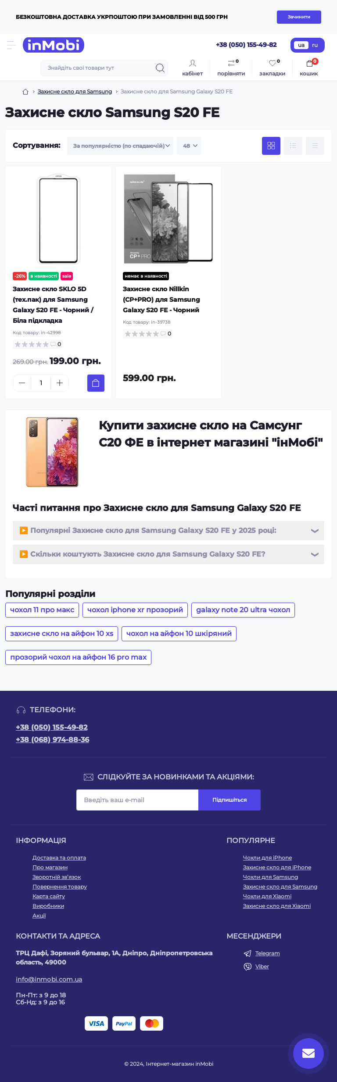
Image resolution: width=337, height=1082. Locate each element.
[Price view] (315, 146)
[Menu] (11, 45)
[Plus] (59, 383)
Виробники (48, 906)
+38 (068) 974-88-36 (52, 740)
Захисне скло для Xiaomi (277, 906)
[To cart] (95, 383)
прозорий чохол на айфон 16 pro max (78, 657)
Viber (262, 966)
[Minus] (22, 383)
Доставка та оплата (59, 857)
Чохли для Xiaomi (267, 896)
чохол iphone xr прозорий (135, 610)
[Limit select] (189, 146)
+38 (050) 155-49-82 (51, 727)
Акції (39, 915)
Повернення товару (59, 886)
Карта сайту (48, 896)
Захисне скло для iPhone (277, 867)
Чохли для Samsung (270, 877)
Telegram (267, 953)
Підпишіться (229, 799)
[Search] (160, 68)
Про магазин (50, 867)
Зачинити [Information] (299, 17)
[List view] (293, 146)
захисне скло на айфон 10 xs (61, 633)
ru (315, 45)
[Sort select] (120, 146)
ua (301, 45)
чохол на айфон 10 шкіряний (179, 633)
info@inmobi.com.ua (49, 979)
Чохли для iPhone (267, 857)
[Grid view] (271, 146)
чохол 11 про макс (42, 610)
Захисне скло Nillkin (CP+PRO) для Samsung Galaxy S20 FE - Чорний (161, 299)
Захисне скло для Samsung (75, 91)
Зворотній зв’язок (56, 877)
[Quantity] (41, 383)
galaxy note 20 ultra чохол (243, 610)
